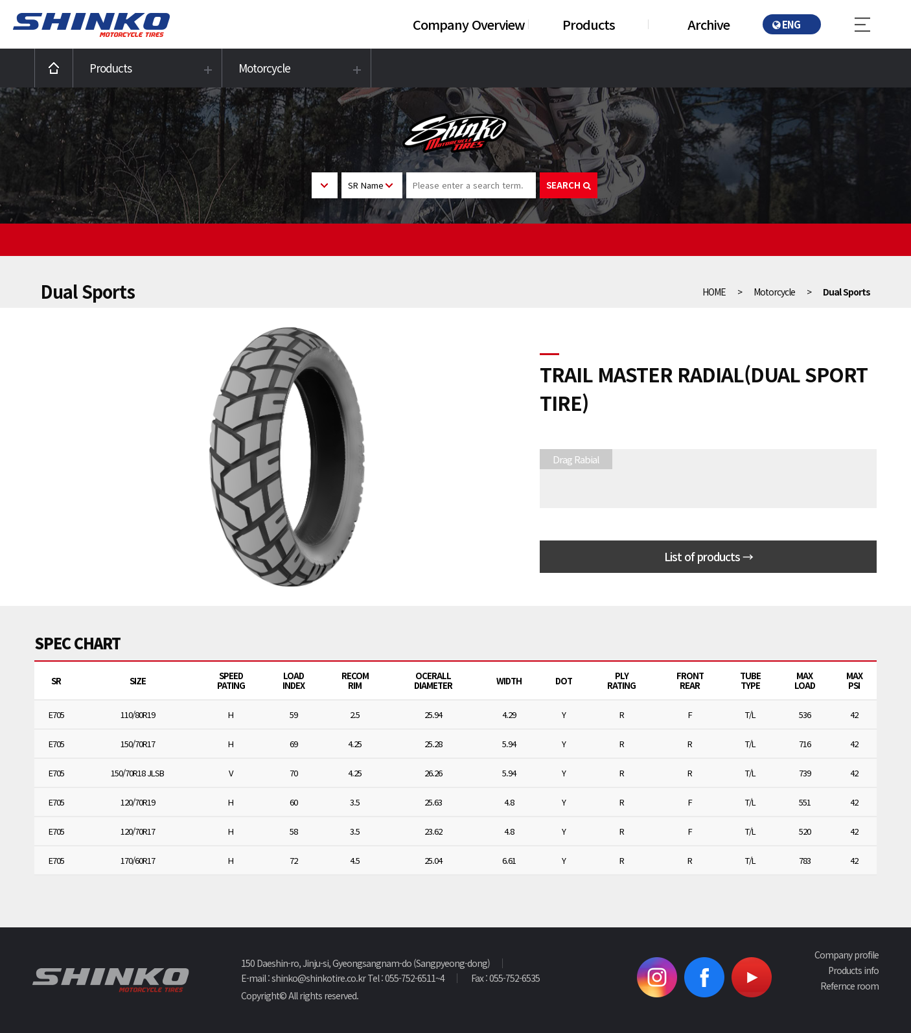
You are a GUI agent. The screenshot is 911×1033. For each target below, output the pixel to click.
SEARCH (568, 185)
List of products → (708, 556)
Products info (853, 970)
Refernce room (849, 985)
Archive (708, 24)
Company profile (846, 954)
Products (588, 24)
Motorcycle (264, 68)
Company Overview (469, 24)
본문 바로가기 (0, 0)
